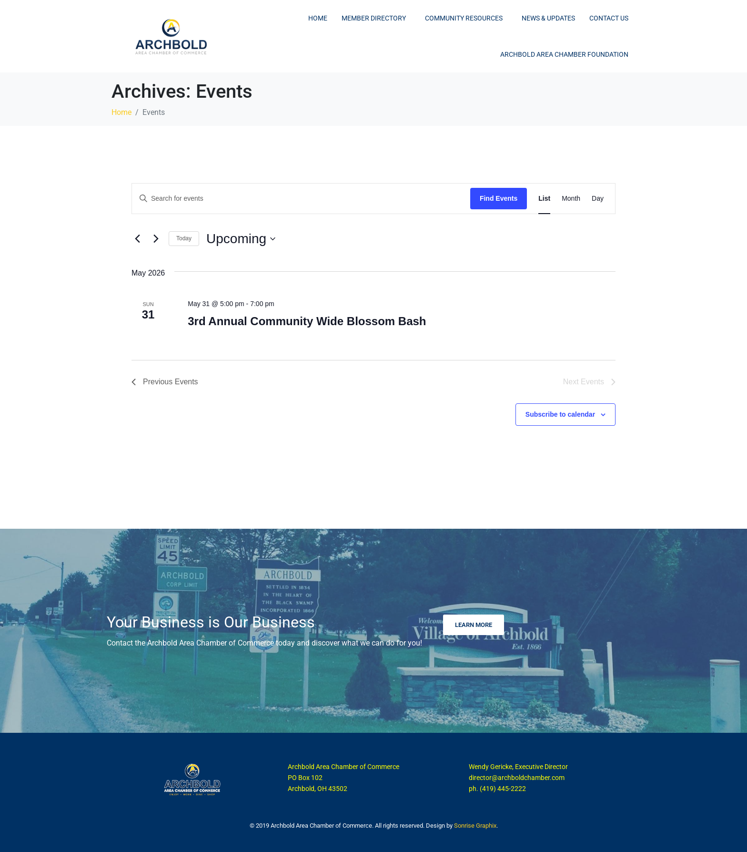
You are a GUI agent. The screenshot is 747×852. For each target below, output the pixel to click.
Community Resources (464, 18)
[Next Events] (156, 239)
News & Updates (548, 18)
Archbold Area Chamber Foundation (564, 54)
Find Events (498, 198)
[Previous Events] (137, 239)
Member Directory (374, 18)
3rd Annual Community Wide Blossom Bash (307, 321)
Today (184, 238)
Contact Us (608, 18)
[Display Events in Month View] (571, 199)
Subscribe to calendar (560, 414)
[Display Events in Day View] (598, 199)
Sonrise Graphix (475, 825)
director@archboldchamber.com (517, 777)
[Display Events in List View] (544, 199)
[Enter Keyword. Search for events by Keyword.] (301, 199)
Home (317, 18)
